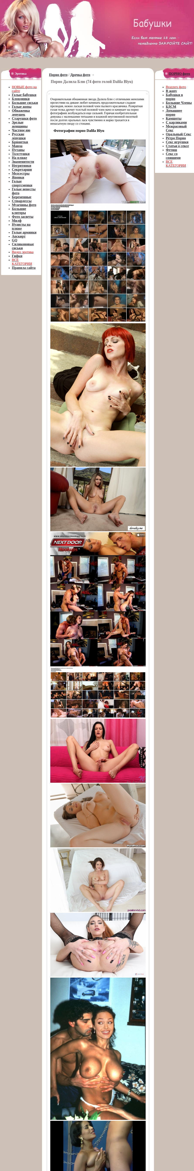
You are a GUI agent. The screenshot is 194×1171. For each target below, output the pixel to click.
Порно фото (58, 75)
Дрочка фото (80, 75)
